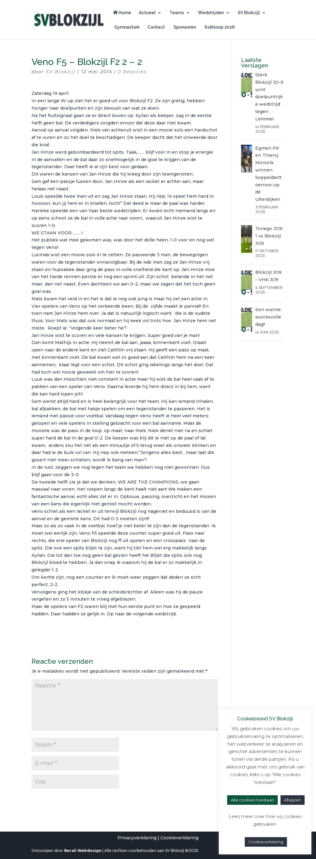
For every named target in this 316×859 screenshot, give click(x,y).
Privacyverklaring (137, 838)
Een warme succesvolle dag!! (268, 317)
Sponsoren (184, 27)
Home (122, 12)
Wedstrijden (211, 12)
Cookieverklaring (179, 838)
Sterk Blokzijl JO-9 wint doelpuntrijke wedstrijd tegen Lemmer (269, 97)
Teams (176, 12)
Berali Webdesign (83, 850)
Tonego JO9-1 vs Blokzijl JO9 (269, 236)
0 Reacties (132, 72)
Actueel (147, 12)
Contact (156, 27)
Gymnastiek (126, 27)
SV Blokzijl (249, 12)
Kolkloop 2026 (219, 27)
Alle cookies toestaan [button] (252, 799)
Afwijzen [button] (292, 799)
